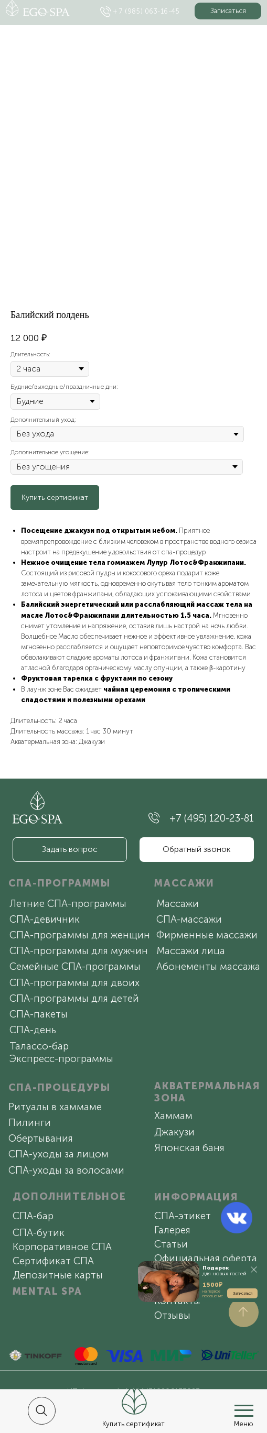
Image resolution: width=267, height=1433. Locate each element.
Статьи (171, 1244)
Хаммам (173, 1116)
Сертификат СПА (53, 1261)
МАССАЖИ (184, 883)
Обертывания (40, 1138)
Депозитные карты (58, 1275)
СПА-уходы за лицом (58, 1154)
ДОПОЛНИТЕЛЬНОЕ (69, 1196)
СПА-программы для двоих (74, 983)
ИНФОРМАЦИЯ (196, 1197)
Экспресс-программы (61, 1059)
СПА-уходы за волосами (66, 1170)
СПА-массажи (189, 919)
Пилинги (29, 1123)
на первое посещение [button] (212, 1293)
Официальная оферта (205, 1258)
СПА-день (32, 1030)
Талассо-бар (39, 1046)
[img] (105, 11)
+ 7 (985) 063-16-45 (146, 11)
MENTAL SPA (47, 1291)
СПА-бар (33, 1216)
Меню (243, 1424)
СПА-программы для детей (74, 998)
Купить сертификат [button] (133, 1424)
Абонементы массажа (208, 966)
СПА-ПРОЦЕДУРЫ (59, 1087)
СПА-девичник (44, 919)
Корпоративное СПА (62, 1247)
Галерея (172, 1230)
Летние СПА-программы (67, 904)
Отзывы (172, 1315)
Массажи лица (190, 951)
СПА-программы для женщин (79, 935)
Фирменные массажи (207, 935)
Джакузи (174, 1132)
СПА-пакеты (38, 1014)
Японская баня (189, 1148)
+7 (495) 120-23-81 (211, 818)
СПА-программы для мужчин (78, 951)
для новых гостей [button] (224, 1271)
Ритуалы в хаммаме (55, 1107)
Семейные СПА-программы (75, 966)
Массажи (177, 904)
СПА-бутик (39, 1233)
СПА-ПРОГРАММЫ (59, 883)
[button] (228, 11)
